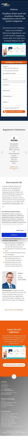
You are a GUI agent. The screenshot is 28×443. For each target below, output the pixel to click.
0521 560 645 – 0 (8, 389)
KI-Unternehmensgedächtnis (7, 405)
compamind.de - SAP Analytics (7, 419)
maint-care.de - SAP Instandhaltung (8, 423)
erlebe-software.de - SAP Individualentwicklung (11, 417)
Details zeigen (20, 230)
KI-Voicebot (3, 406)
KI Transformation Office (6, 403)
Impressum (5, 432)
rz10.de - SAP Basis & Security (7, 415)
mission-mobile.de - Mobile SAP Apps (9, 416)
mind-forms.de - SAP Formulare (7, 420)
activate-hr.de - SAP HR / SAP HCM (8, 422)
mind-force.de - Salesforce (6, 424)
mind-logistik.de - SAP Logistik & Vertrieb (9, 413)
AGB (10, 432)
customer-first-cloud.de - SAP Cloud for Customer (11, 426)
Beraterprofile (14, 434)
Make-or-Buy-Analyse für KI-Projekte (8, 402)
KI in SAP (3, 401)
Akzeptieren (14, 235)
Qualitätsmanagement (19, 432)
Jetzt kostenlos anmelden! (14, 365)
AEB (12, 432)
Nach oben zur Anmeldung (14, 310)
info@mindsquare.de (9, 390)
